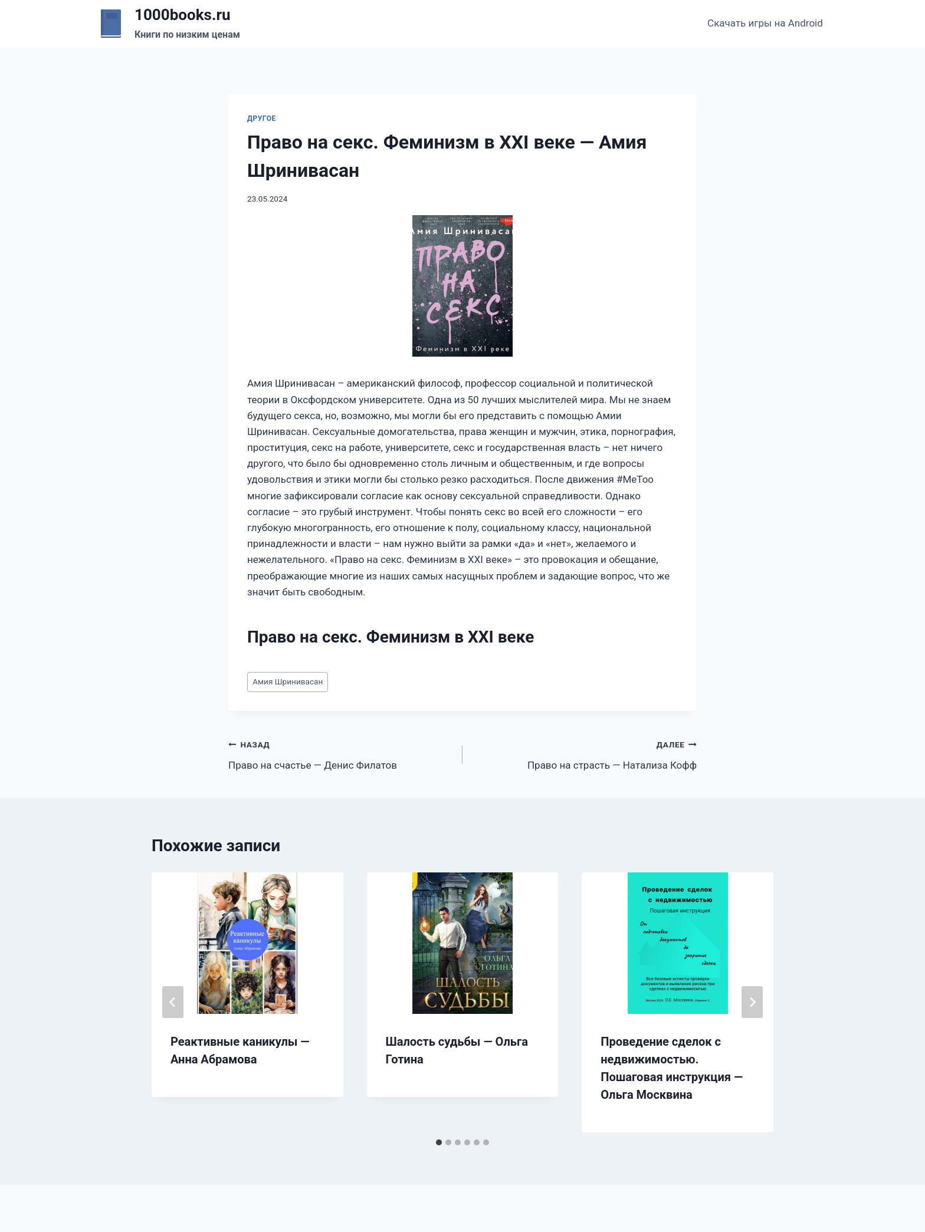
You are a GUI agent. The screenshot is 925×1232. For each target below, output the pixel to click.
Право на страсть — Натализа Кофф (585, 753)
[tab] (439, 1142)
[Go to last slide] (172, 1002)
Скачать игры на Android (765, 23)
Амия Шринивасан (287, 681)
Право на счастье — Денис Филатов (340, 753)
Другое (261, 118)
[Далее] (752, 1002)
